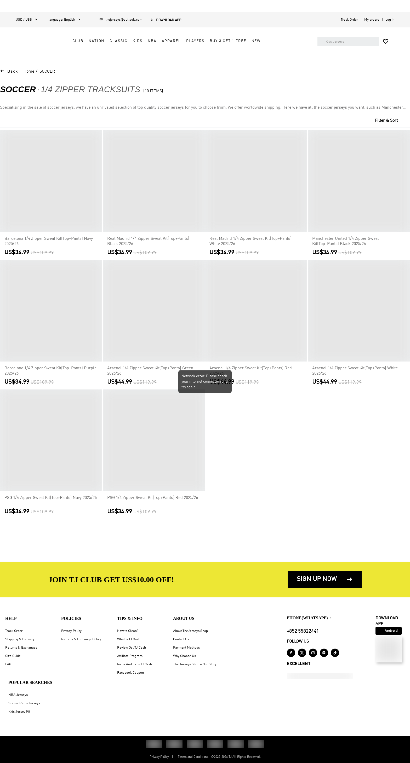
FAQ (8, 664)
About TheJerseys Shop (190, 631)
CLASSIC (166, 43)
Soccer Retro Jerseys (24, 703)
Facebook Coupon (130, 672)
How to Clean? (127, 631)
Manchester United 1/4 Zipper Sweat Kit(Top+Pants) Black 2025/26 (345, 252)
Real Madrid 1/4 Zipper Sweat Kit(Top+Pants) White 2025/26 (250, 252)
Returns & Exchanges (21, 647)
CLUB (125, 43)
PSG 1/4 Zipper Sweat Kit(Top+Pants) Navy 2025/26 (50, 508)
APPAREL (218, 43)
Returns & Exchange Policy (81, 639)
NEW (124, 55)
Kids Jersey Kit (19, 711)
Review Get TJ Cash (131, 647)
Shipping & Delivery (20, 639)
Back (12, 82)
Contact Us (181, 639)
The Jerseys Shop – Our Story (195, 664)
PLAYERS (243, 43)
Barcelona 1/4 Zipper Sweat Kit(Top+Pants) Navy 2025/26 (48, 252)
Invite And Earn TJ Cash (134, 664)
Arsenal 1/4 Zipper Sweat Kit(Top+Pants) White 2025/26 (355, 381)
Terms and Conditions (193, 757)
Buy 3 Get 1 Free (275, 43)
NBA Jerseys (18, 695)
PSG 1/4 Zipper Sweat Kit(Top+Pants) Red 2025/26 (152, 508)
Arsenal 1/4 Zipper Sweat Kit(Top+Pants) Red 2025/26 (250, 381)
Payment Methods (186, 647)
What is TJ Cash (128, 639)
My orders (371, 19)
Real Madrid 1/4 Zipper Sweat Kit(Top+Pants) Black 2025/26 (148, 252)
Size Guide (13, 656)
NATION (144, 43)
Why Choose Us (184, 656)
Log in (389, 19)
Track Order (349, 19)
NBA (199, 43)
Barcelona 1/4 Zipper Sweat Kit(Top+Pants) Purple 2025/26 (50, 381)
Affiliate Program (130, 656)
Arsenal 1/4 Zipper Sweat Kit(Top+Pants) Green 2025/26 (150, 381)
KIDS (185, 43)
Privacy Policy (71, 631)
